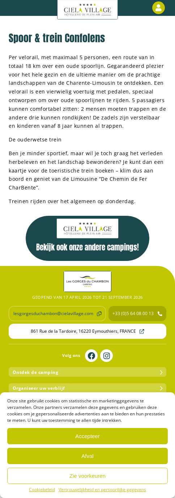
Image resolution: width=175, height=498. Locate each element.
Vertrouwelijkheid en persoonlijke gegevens (102, 489)
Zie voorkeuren (87, 476)
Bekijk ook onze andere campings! (87, 235)
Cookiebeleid (42, 489)
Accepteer (87, 436)
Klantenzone (159, 7)
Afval (87, 456)
